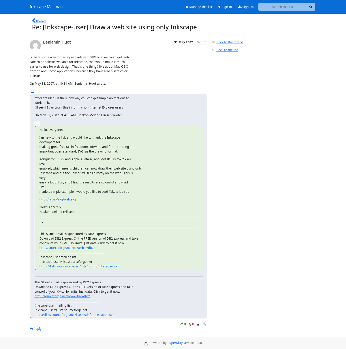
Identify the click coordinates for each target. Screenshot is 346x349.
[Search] (311, 7)
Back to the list (225, 50)
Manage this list (199, 7)
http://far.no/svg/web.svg (57, 199)
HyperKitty (174, 343)
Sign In (225, 7)
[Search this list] (282, 7)
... (32, 91)
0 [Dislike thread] (191, 324)
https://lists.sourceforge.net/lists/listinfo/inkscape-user (79, 266)
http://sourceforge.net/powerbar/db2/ (67, 248)
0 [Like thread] (183, 324)
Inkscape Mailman (46, 7)
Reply (36, 328)
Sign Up (246, 7)
